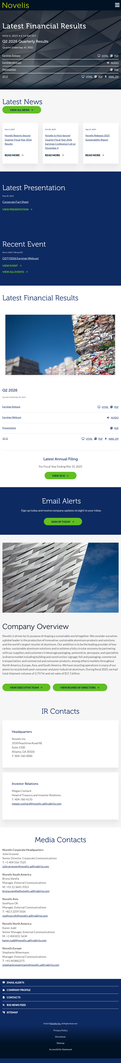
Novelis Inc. (55, 1028)
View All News (19, 109)
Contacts (11, 1001)
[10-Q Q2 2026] (47, 76)
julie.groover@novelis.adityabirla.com (25, 868)
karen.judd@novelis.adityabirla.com (24, 944)
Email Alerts (13, 986)
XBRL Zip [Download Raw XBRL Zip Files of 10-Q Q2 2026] (111, 76)
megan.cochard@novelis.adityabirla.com (36, 805)
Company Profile (16, 994)
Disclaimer (60, 1041)
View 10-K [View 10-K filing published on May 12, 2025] (58, 476)
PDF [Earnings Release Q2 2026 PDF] (114, 55)
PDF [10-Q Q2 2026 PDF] (98, 76)
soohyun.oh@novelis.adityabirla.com (25, 918)
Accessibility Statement (60, 1054)
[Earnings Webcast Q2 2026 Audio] (60, 62)
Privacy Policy (61, 1035)
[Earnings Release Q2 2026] (55, 55)
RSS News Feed (14, 1009)
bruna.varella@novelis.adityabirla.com (25, 893)
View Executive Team (24, 688)
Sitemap (10, 1016)
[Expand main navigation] (117, 5)
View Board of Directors (78, 688)
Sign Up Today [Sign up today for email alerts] (60, 522)
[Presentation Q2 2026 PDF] (60, 69)
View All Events (13, 271)
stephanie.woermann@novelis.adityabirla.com (30, 969)
